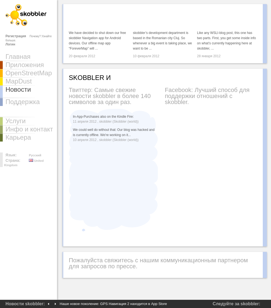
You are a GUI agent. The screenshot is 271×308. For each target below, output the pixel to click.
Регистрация (15, 36)
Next (55, 304)
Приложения (24, 64)
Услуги (15, 121)
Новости (18, 89)
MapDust (18, 81)
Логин (10, 44)
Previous (48, 304)
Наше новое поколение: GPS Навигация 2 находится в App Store (113, 304)
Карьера (18, 137)
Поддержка (22, 101)
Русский (35, 155)
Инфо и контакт (29, 129)
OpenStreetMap (28, 73)
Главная (17, 56)
